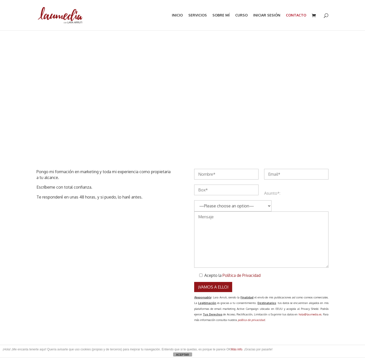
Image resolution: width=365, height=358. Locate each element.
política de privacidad (251, 320)
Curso (241, 15)
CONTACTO (296, 15)
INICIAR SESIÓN (266, 15)
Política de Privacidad (242, 275)
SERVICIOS (197, 15)
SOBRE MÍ (221, 15)
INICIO (177, 15)
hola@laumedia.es (310, 314)
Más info (236, 349)
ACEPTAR (182, 354)
